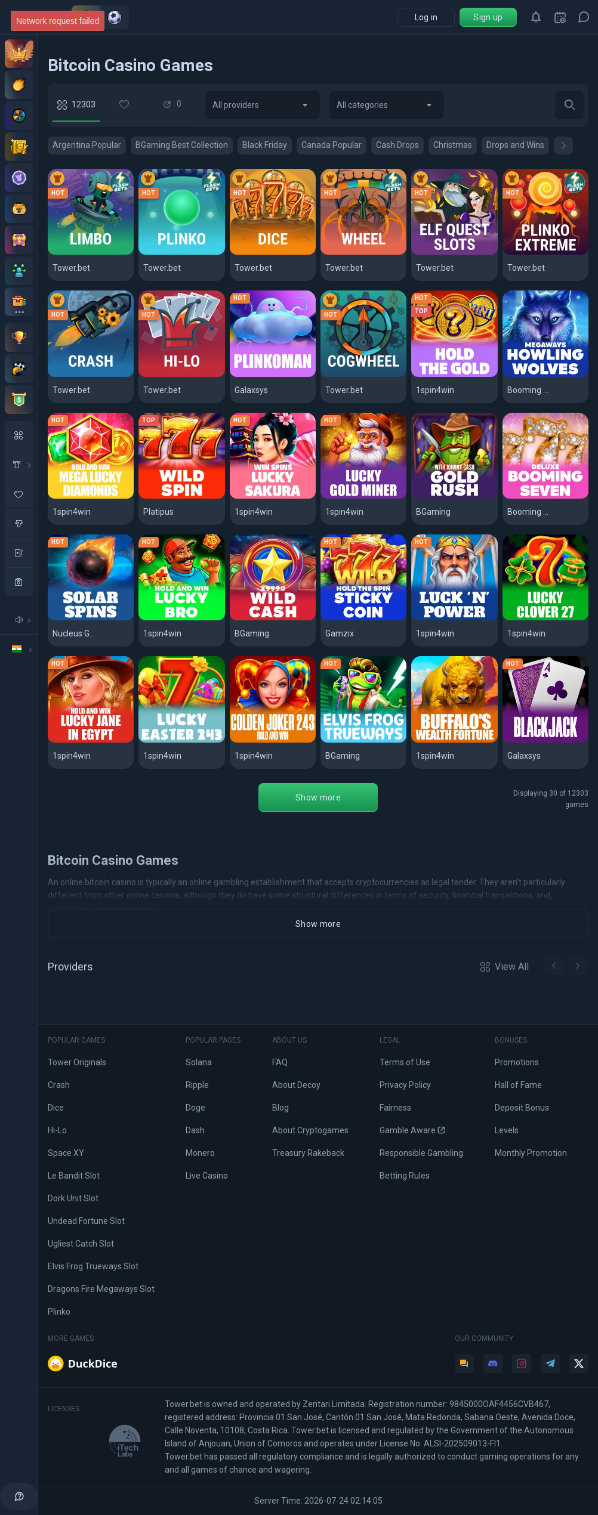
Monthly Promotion (531, 1153)
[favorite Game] (19, 494)
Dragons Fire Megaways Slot (101, 1289)
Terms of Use (405, 1062)
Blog (280, 1107)
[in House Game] (19, 464)
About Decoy (296, 1085)
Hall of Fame (518, 1085)
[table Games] (19, 552)
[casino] (19, 581)
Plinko (59, 1311)
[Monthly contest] (19, 337)
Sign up (488, 17)
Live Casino (207, 1175)
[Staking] (19, 146)
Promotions (517, 1062)
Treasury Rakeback (308, 1153)
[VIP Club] (19, 53)
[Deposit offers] (19, 84)
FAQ (280, 1062)
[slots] (19, 523)
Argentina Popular (87, 145)
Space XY (66, 1153)
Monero (200, 1153)
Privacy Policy (405, 1085)
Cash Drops (397, 145)
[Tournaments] (19, 399)
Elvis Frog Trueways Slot (93, 1266)
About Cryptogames (310, 1130)
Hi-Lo (57, 1130)
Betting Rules (405, 1175)
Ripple (197, 1085)
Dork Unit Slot (73, 1198)
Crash (59, 1085)
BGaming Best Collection (181, 145)
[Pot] (19, 208)
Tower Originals (77, 1062)
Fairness (395, 1107)
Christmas (452, 145)
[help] (19, 1496)
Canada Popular (331, 145)
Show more (318, 797)
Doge (195, 1107)
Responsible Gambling (421, 1153)
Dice (56, 1107)
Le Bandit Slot (74, 1175)
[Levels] (19, 177)
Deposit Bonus (522, 1107)
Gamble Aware (412, 1130)
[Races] (19, 368)
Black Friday (264, 145)
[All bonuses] (19, 301)
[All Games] (19, 435)
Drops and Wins (515, 145)
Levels (507, 1130)
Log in (426, 17)
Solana (199, 1062)
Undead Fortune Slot (86, 1221)
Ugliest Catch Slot (81, 1243)
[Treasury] (19, 239)
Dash (195, 1130)
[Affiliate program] (19, 270)
